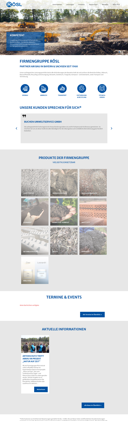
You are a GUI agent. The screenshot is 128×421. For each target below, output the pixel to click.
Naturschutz (93, 4)
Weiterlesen (41, 389)
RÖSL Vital (116, 4)
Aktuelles (105, 4)
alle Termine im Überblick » (92, 314)
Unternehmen (57, 4)
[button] (119, 52)
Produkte (81, 4)
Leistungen (70, 4)
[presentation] (16, 128)
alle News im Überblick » (93, 405)
